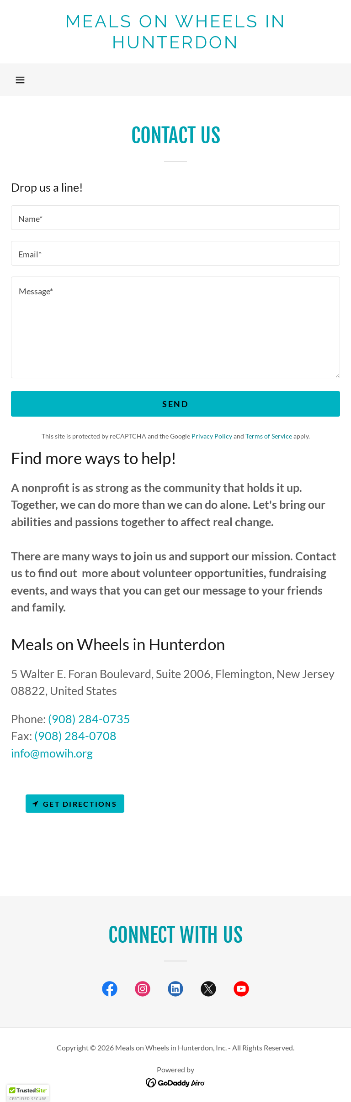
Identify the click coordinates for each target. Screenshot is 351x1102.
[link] (175, 45)
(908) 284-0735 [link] (89, 719)
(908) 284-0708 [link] (75, 735)
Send (175, 404)
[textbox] (175, 217)
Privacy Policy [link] (211, 436)
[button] (20, 80)
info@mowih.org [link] (52, 753)
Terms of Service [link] (268, 436)
